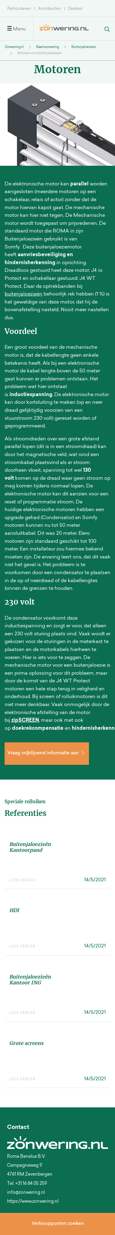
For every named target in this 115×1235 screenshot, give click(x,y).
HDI (14, 910)
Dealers (75, 9)
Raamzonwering (47, 47)
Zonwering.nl (14, 47)
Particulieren (19, 9)
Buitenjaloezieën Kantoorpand (30, 847)
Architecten (49, 9)
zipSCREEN (25, 720)
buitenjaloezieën (23, 294)
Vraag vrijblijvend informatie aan (46, 753)
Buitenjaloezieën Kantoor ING (30, 980)
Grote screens (26, 1043)
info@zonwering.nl (26, 1193)
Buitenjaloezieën (83, 47)
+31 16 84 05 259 (31, 1184)
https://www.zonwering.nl (33, 1202)
